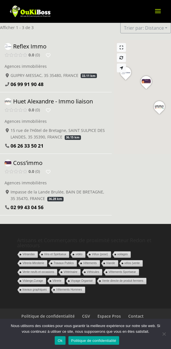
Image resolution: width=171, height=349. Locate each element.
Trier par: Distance (144, 28)
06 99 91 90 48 (27, 84)
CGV (86, 316)
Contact (136, 316)
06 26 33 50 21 (27, 145)
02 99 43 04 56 (27, 207)
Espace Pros (109, 316)
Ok (60, 340)
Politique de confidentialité (48, 316)
